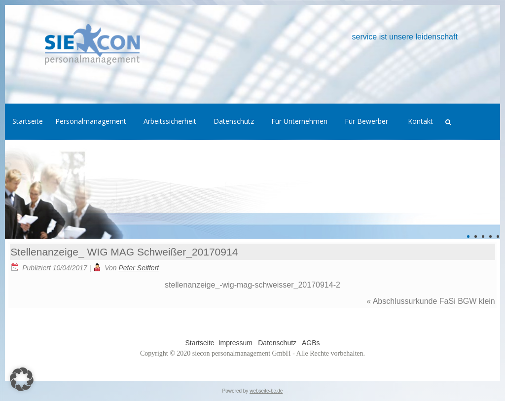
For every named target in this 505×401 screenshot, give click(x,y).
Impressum (235, 343)
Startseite (199, 343)
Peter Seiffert (139, 268)
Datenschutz (276, 343)
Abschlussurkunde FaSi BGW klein (434, 301)
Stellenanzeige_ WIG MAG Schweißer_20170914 (124, 251)
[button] (21, 379)
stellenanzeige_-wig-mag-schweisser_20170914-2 (252, 285)
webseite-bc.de (266, 391)
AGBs (309, 343)
